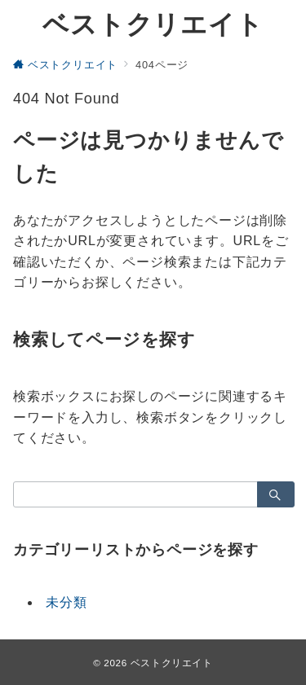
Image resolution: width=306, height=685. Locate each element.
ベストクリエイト (152, 24)
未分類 (66, 602)
